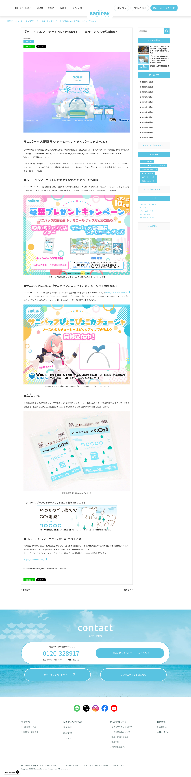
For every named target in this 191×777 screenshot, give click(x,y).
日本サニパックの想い (23, 8)
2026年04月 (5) (147, 82)
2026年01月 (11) (148, 97)
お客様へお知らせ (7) (149, 169)
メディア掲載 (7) (147, 173)
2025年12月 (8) (147, 102)
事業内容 (51, 8)
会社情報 (39, 8)
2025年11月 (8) (147, 107)
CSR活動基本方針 (119, 747)
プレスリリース (29, 41)
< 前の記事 (25, 589)
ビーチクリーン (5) (146, 208)
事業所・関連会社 (30, 732)
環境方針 (115, 742)
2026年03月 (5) (147, 87)
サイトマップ (118, 765)
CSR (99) (143, 204)
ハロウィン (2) (145, 214)
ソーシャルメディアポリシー (96, 765)
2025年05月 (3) (147, 137)
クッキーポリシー (71, 765)
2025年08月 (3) (147, 122)
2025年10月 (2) (147, 112)
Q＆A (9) (162, 165)
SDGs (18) (152, 204)
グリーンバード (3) (146, 211)
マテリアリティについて (122, 727)
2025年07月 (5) (147, 127)
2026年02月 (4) (147, 92)
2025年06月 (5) (147, 132)
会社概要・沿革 (29, 727)
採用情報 (161, 721)
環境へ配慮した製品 (120, 737)
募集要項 (162, 727)
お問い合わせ (163, 732)
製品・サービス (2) (148, 177)
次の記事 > (128, 589)
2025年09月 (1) (147, 117)
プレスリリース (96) (149, 165)
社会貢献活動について (121, 732)
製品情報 (63, 8)
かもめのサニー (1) (147, 217)
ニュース (67, 738)
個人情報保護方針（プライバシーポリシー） (39, 765)
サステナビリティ (77, 8)
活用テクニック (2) (148, 181)
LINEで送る (29, 47)
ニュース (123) (147, 161)
